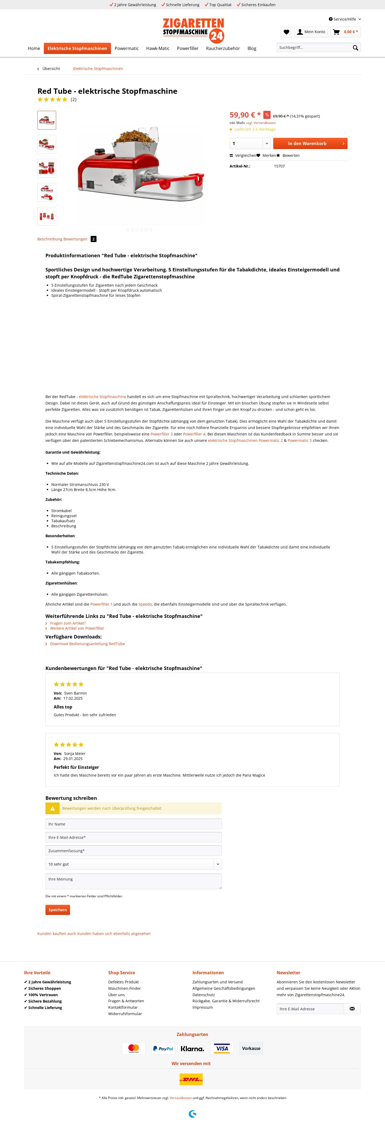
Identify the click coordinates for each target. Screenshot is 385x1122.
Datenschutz (203, 994)
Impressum (202, 1007)
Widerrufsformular (125, 1013)
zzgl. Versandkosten (261, 122)
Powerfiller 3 (162, 434)
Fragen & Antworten (126, 1000)
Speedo (145, 604)
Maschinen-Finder (124, 988)
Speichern (58, 909)
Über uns (116, 994)
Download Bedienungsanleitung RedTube (85, 643)
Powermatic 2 (271, 440)
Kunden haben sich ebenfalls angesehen (114, 933)
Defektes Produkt (123, 981)
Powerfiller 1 (101, 604)
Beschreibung (49, 238)
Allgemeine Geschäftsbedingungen (223, 988)
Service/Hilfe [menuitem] (343, 19)
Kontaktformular (123, 1007)
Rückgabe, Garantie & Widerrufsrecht (226, 1000)
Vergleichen (243, 155)
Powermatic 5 (300, 440)
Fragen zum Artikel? (65, 623)
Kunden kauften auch (56, 933)
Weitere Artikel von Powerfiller (74, 628)
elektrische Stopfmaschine (102, 396)
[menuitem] (286, 32)
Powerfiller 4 (194, 434)
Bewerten (288, 155)
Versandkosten (181, 1098)
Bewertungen (80, 238)
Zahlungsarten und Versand (217, 981)
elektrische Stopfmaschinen (233, 440)
